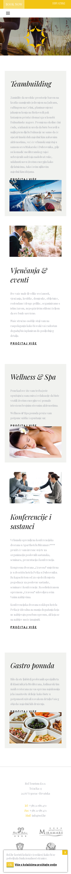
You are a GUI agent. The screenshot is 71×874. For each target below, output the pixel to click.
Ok (10, 864)
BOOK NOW (14, 4)
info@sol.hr (39, 815)
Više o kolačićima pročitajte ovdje (36, 864)
